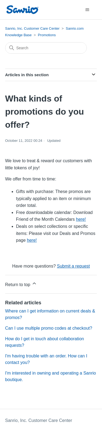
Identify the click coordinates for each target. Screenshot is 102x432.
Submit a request (73, 266)
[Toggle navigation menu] (87, 9)
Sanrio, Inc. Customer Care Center (32, 28)
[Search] (45, 47)
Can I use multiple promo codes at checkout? (48, 328)
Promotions (47, 35)
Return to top (21, 284)
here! (81, 219)
